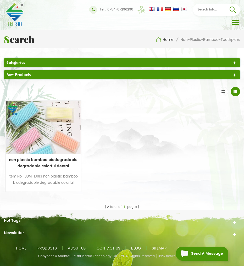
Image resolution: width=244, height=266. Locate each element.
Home (165, 40)
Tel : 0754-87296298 (111, 10)
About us (77, 248)
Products (47, 248)
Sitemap (159, 248)
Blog (136, 248)
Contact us (108, 248)
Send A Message (199, 253)
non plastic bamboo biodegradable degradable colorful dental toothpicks (43, 163)
